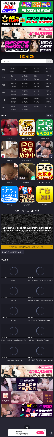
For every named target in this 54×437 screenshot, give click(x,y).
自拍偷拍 (25, 76)
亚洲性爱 (13, 83)
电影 (3, 85)
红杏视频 (13, 109)
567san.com (27, 56)
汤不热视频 (48, 106)
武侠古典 (48, 99)
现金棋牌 (36, 71)
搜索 (49, 61)
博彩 (3, 70)
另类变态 (48, 87)
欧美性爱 (48, 83)
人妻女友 (36, 99)
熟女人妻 (13, 79)
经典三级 (25, 87)
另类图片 (48, 94)
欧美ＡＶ (36, 76)
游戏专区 (48, 68)
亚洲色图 (25, 91)
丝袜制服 (25, 79)
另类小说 (25, 102)
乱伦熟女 (36, 87)
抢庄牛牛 (48, 71)
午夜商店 (25, 106)
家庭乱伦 (25, 99)
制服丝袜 (13, 87)
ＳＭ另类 (48, 79)
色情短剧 (25, 109)
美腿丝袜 (13, 94)
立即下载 (40, 433)
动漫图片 (48, 91)
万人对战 (36, 68)
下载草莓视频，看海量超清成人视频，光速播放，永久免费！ (30, 247)
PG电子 (13, 68)
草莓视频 (36, 106)
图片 (3, 92)
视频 (3, 77)
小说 (3, 100)
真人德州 (25, 68)
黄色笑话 (36, 102)
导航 (3, 108)
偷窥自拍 (13, 91)
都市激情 (13, 99)
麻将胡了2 (13, 71)
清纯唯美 (25, 94)
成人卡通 (36, 83)
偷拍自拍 (25, 83)
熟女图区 (36, 94)
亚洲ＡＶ (13, 76)
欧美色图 (36, 91)
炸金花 (25, 71)
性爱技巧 (48, 102)
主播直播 (36, 79)
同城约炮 (13, 106)
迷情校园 (13, 102)
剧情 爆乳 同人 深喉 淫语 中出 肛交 (12, 252)
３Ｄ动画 (48, 76)
